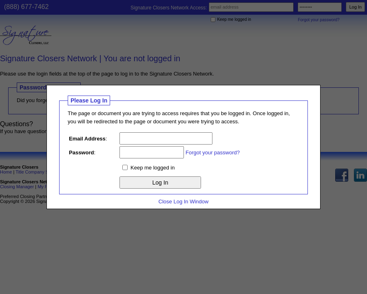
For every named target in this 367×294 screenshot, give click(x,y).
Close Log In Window (184, 201)
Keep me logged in (152, 168)
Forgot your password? (213, 152)
